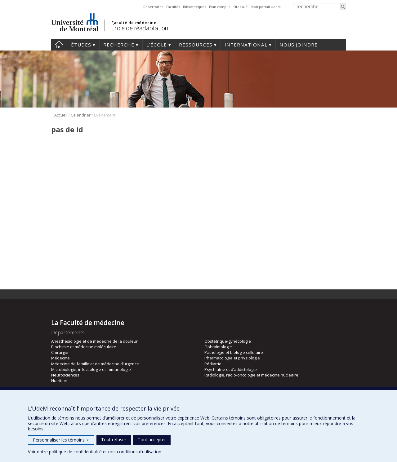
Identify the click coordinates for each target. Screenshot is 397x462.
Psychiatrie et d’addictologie (230, 369)
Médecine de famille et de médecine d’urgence (95, 364)
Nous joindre (298, 45)
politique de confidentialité (75, 452)
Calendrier (81, 115)
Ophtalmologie (218, 347)
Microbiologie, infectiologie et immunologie (91, 369)
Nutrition (59, 380)
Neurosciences (65, 375)
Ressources (195, 45)
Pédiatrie (212, 364)
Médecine (60, 358)
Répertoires (153, 6)
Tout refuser (113, 439)
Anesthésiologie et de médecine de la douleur (94, 341)
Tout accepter (152, 439)
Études (81, 45)
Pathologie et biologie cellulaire (233, 352)
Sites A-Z (240, 6)
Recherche (118, 45)
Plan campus (219, 6)
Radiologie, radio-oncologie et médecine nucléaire (251, 375)
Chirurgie (59, 352)
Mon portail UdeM (266, 6)
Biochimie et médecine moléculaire (83, 347)
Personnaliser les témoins (61, 440)
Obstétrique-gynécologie (227, 341)
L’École (156, 45)
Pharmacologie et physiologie (232, 358)
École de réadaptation (139, 28)
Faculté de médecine (133, 22)
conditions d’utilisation (139, 452)
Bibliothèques (194, 6)
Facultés (173, 6)
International (246, 45)
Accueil (59, 45)
